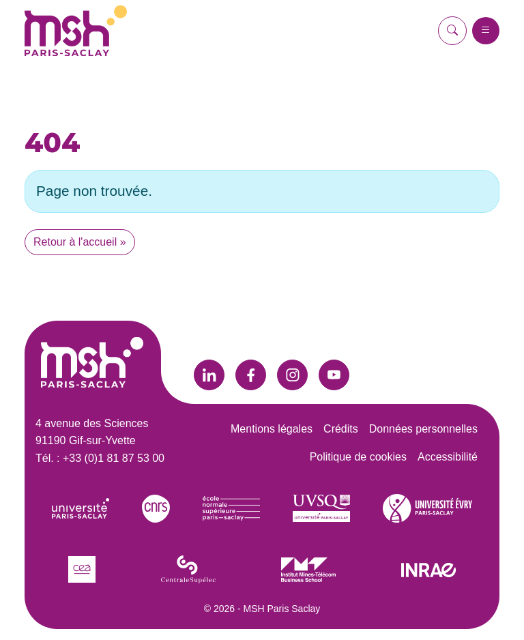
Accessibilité (448, 457)
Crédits (340, 429)
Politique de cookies (358, 457)
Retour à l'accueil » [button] (79, 242)
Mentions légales (271, 429)
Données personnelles (423, 429)
